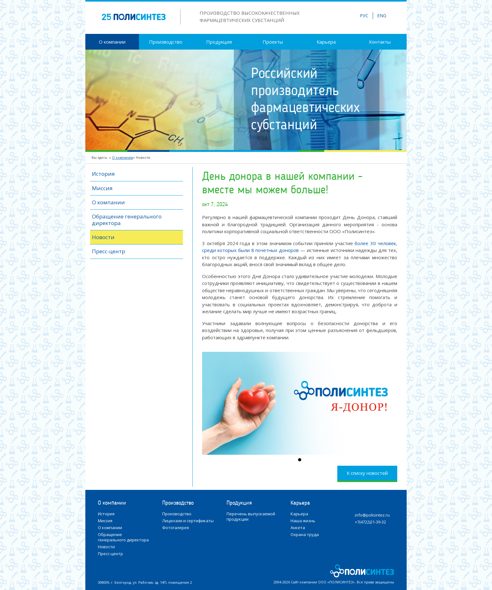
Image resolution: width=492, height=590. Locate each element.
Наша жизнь (303, 520)
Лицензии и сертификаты (188, 520)
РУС (364, 16)
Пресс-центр (108, 251)
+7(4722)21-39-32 (370, 522)
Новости (103, 237)
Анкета (298, 527)
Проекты (273, 42)
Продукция (219, 42)
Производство (165, 42)
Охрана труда (305, 534)
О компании (112, 42)
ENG (381, 16)
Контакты (380, 42)
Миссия (102, 188)
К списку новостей (367, 473)
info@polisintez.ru (372, 515)
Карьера (326, 42)
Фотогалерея (175, 527)
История (103, 173)
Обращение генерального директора (127, 219)
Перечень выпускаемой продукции (251, 516)
